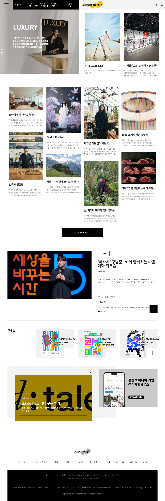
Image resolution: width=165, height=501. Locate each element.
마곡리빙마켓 (95, 462)
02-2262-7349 (93, 478)
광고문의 (115, 475)
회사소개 (49, 475)
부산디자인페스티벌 (138, 462)
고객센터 (88, 475)
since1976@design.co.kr (142, 487)
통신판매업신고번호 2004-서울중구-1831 (97, 487)
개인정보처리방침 (75, 475)
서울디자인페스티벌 (115, 462)
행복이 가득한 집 (41, 462)
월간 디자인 (22, 462)
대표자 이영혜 (49, 487)
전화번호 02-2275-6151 (122, 487)
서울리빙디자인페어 (74, 462)
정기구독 (97, 475)
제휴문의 (106, 475)
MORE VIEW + (82, 232)
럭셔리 (57, 462)
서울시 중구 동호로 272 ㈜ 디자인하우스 (27, 487)
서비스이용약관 (60, 475)
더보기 (154, 309)
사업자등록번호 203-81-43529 (68, 487)
